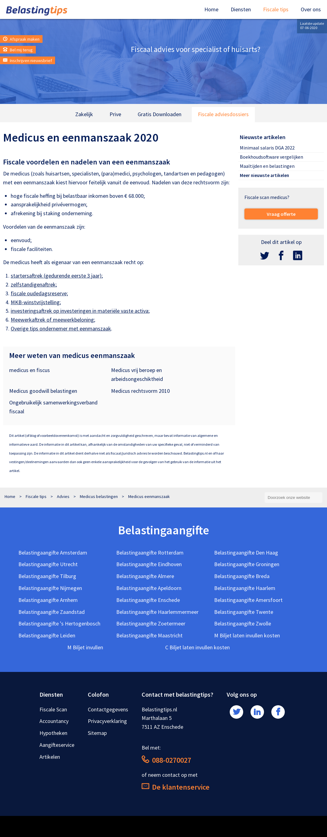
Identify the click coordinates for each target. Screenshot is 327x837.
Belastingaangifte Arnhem (48, 599)
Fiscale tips (275, 9)
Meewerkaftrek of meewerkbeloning (52, 319)
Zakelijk (84, 114)
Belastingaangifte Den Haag (246, 552)
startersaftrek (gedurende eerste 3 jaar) (56, 275)
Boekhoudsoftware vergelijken (271, 157)
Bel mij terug (18, 50)
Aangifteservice (56, 744)
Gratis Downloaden (159, 114)
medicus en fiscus (29, 370)
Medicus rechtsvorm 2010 (140, 390)
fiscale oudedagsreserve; (39, 293)
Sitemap (97, 732)
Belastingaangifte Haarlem (244, 588)
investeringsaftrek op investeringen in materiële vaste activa (79, 310)
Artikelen (49, 756)
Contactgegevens (108, 709)
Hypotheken (53, 732)
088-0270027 (166, 760)
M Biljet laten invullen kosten (247, 635)
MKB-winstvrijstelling (35, 302)
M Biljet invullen (85, 647)
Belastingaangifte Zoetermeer (150, 623)
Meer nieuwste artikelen (264, 175)
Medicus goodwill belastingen (43, 390)
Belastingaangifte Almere (145, 576)
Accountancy (54, 721)
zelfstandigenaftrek (33, 284)
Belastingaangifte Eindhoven (149, 564)
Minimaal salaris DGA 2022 (267, 148)
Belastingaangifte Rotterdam (150, 552)
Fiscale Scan (53, 709)
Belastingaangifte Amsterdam (52, 552)
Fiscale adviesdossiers (223, 114)
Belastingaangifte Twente (243, 611)
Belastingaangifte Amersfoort (248, 599)
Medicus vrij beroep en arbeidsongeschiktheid (137, 374)
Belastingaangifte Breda (241, 576)
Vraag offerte (281, 214)
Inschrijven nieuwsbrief (27, 60)
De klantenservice (176, 787)
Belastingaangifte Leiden (46, 635)
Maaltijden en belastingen (267, 166)
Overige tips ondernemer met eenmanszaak (61, 328)
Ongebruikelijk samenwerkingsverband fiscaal (53, 407)
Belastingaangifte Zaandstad (51, 611)
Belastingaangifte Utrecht (48, 564)
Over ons (311, 9)
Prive (115, 114)
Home (211, 9)
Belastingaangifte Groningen (246, 564)
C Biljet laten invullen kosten (197, 647)
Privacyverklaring (107, 721)
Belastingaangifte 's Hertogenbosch (59, 623)
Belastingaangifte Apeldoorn (148, 588)
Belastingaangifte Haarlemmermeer (157, 611)
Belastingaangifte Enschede (148, 599)
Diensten (241, 9)
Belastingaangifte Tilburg (47, 576)
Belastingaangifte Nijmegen (50, 588)
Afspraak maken (21, 39)
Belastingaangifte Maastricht (149, 635)
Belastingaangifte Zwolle (242, 623)
